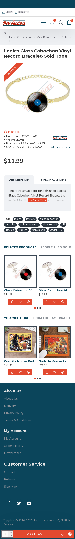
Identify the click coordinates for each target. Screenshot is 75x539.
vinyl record (50, 224)
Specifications (53, 179)
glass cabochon (49, 219)
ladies (17, 219)
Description (19, 179)
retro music (38, 230)
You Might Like (16, 318)
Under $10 (56, 230)
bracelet (10, 224)
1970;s (10, 230)
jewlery (30, 219)
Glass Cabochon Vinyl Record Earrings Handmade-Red (20, 290)
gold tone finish (29, 224)
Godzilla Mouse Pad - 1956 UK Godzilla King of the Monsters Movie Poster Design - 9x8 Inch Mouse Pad (55, 361)
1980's (23, 230)
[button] (35, 308)
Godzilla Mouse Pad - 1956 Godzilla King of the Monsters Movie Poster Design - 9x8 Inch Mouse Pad (20, 361)
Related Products (20, 247)
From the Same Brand (51, 318)
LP (63, 224)
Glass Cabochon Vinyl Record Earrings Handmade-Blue (55, 290)
